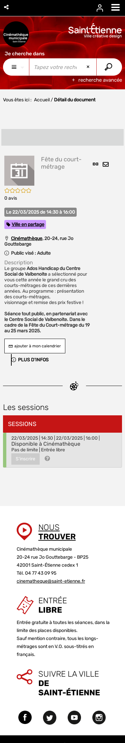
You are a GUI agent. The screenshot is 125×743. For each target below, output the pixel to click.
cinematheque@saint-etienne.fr (51, 581)
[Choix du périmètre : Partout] (16, 67)
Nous (57, 532)
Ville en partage (28, 224)
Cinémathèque (26, 238)
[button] (6, 7)
